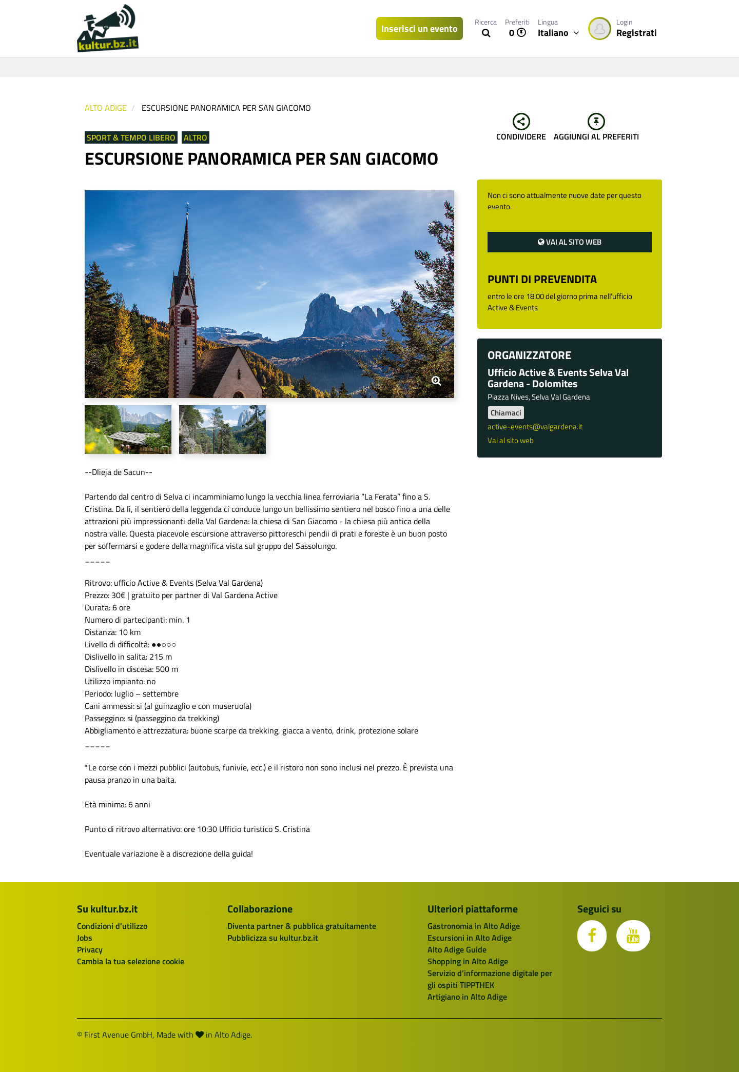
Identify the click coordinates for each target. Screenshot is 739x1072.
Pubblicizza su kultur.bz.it (272, 937)
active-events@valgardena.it (535, 426)
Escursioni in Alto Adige (469, 937)
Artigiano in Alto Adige (467, 996)
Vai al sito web (569, 242)
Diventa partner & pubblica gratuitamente (301, 926)
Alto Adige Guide (457, 949)
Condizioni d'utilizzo (112, 926)
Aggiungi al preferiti (596, 128)
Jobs (84, 937)
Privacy (90, 949)
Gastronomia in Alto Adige (473, 926)
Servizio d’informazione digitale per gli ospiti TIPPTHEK (489, 979)
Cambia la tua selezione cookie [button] (130, 961)
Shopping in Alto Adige (467, 961)
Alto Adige (106, 108)
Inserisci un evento (419, 28)
